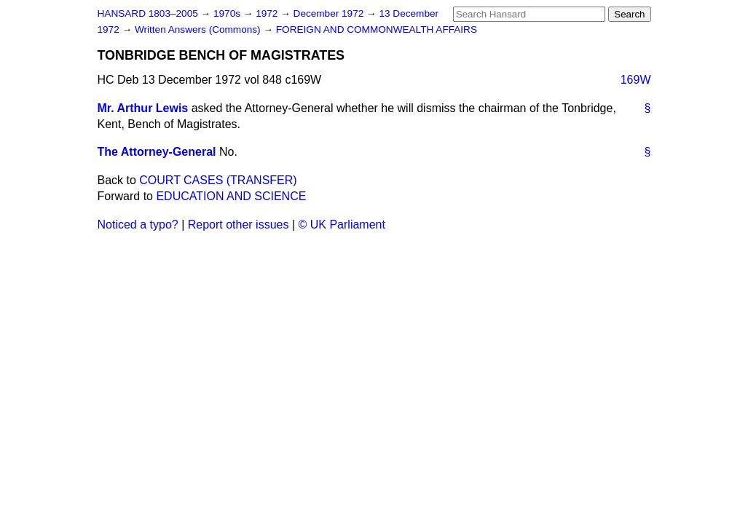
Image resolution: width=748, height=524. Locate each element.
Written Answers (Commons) (199, 29)
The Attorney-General (157, 152)
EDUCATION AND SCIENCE (231, 196)
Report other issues (238, 224)
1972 (268, 13)
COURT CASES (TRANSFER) (217, 180)
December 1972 (330, 13)
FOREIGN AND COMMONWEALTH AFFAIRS (376, 29)
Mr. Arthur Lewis (143, 108)
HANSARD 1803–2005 (148, 13)
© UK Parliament (342, 224)
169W (636, 80)
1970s (228, 13)
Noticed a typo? (138, 224)
